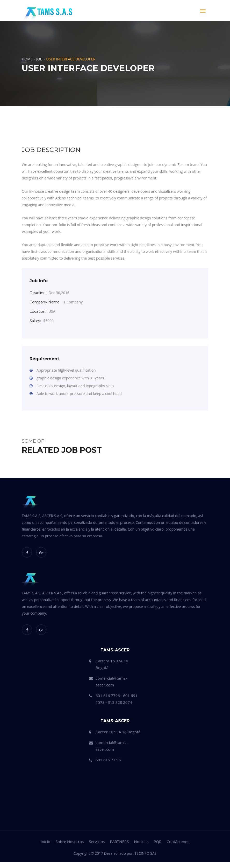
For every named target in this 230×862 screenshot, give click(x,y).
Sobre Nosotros (69, 841)
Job (39, 59)
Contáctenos (178, 841)
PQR (157, 841)
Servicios (97, 841)
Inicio (45, 841)
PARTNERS (119, 841)
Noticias (141, 841)
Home (27, 59)
